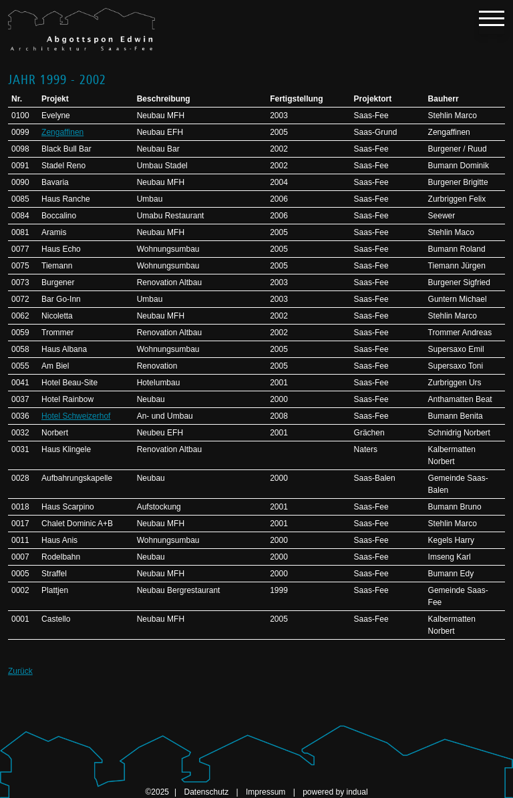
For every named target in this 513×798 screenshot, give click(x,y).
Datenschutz (207, 792)
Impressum (267, 792)
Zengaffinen (62, 132)
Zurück (20, 671)
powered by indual (335, 792)
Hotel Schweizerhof (75, 416)
